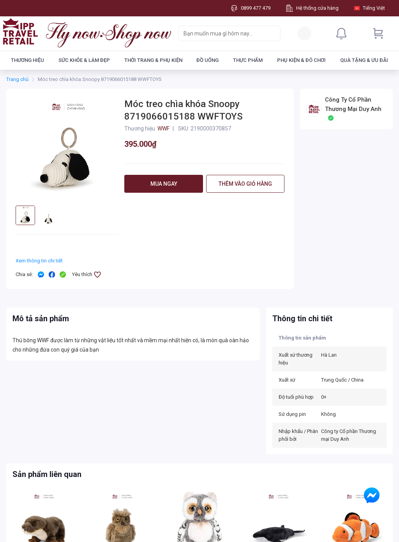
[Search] (273, 33)
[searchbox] (222, 33)
